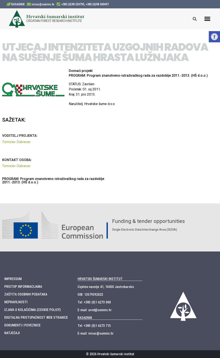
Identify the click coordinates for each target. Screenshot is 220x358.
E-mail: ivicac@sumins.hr (96, 333)
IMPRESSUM (13, 279)
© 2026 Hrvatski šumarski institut (110, 354)
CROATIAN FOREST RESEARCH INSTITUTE (54, 21)
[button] (207, 19)
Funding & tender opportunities (148, 221)
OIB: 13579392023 (90, 294)
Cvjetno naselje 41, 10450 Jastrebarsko (106, 287)
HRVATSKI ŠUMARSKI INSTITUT (100, 279)
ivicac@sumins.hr (43, 4)
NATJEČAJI (12, 333)
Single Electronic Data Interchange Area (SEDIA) (144, 229)
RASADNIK (18, 4)
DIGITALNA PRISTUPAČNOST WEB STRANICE (36, 317)
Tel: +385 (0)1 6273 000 (94, 302)
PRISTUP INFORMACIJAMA (23, 287)
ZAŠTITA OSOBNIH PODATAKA (25, 294)
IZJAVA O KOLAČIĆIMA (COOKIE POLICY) (32, 310)
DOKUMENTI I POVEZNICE (22, 325)
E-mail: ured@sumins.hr (95, 310)
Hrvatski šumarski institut (55, 16)
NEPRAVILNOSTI (16, 302)
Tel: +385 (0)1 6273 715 (94, 326)
